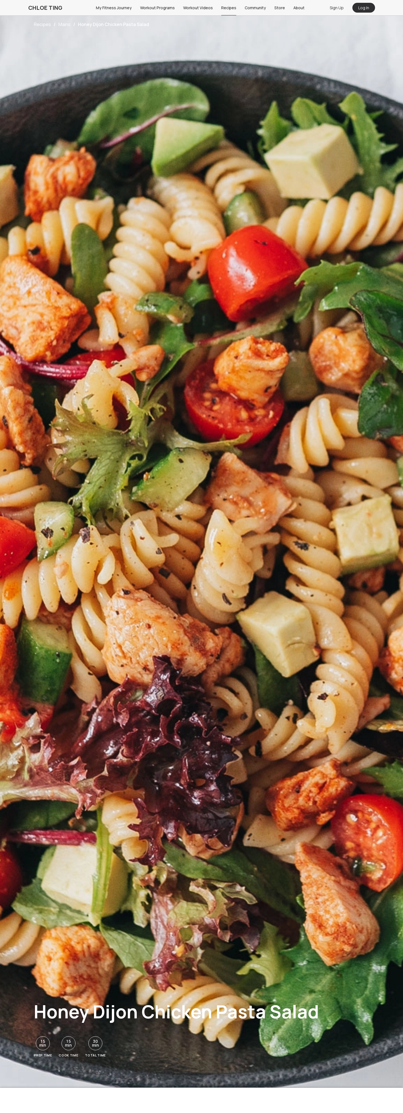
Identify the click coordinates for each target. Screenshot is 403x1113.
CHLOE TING (45, 7)
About (299, 7)
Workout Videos (198, 7)
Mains (64, 24)
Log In (363, 7)
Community (255, 7)
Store (279, 7)
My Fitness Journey (114, 7)
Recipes (228, 7)
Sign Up (337, 7)
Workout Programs (157, 7)
